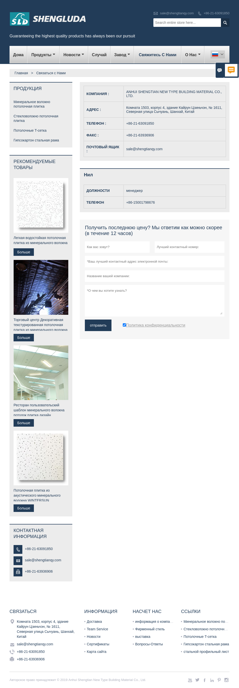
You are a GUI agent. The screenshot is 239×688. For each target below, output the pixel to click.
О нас (192, 55)
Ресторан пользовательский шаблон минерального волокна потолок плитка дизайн (39, 410)
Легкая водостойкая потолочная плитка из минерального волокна (41, 240)
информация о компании (155, 622)
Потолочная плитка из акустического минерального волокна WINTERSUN (37, 495)
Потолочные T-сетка (30, 130)
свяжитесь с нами (157, 55)
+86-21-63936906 (39, 571)
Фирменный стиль (150, 629)
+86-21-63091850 (216, 13)
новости (74, 55)
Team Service (97, 629)
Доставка (94, 622)
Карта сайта (96, 652)
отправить (98, 325)
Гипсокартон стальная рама (36, 140)
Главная (21, 73)
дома (18, 55)
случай (99, 55)
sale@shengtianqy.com (177, 13)
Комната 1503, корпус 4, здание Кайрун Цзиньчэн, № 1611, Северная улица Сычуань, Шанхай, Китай (46, 629)
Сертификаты (98, 644)
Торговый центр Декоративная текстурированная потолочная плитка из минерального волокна (41, 325)
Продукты (43, 55)
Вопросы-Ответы (149, 644)
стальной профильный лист (206, 652)
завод (122, 55)
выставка (142, 637)
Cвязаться (23, 611)
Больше (23, 252)
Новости (93, 637)
